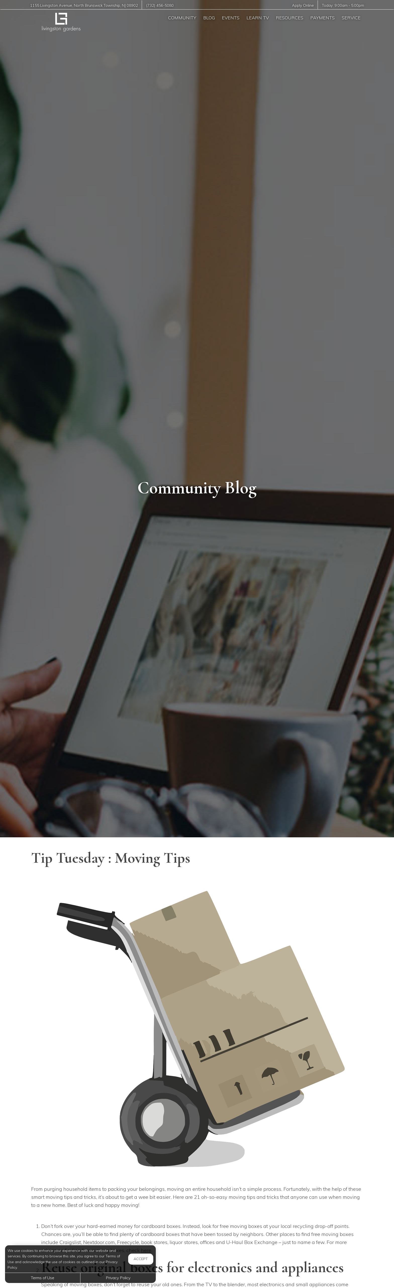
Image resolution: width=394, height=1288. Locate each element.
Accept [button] (141, 1259)
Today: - (343, 5)
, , (84, 5)
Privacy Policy (118, 1277)
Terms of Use (42, 1277)
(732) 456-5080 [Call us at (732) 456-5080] (160, 5)
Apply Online (302, 5)
